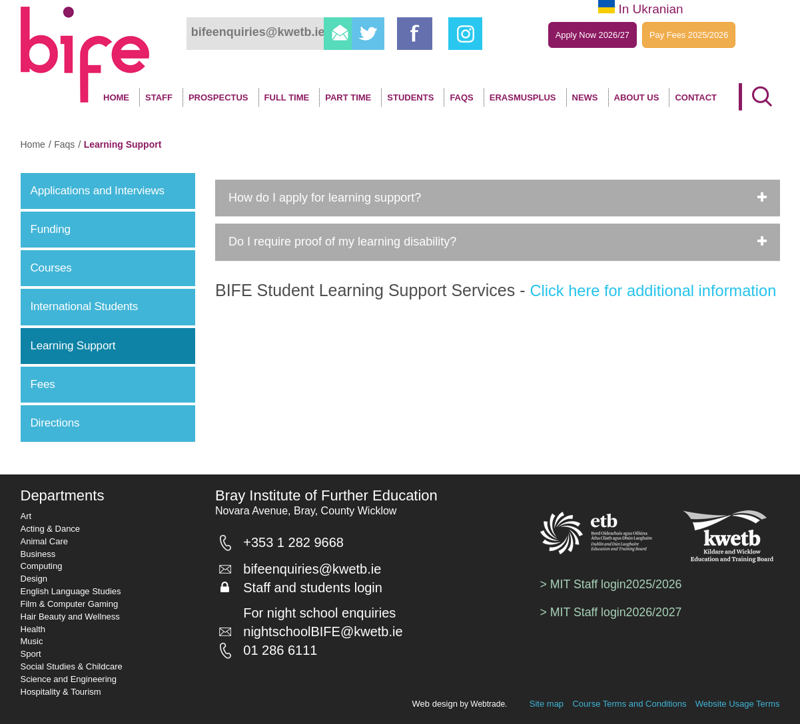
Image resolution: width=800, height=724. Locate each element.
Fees (43, 384)
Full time (287, 97)
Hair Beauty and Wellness (70, 617)
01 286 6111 (285, 654)
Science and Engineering (69, 679)
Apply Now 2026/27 (591, 35)
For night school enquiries (324, 617)
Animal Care (45, 541)
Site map (547, 704)
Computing (42, 566)
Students (410, 97)
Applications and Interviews (98, 190)
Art (26, 516)
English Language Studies (71, 591)
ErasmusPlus (523, 97)
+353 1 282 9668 (298, 545)
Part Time (348, 97)
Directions (55, 423)
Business (38, 554)
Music (32, 641)
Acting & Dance (51, 529)
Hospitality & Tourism (61, 692)
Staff (159, 97)
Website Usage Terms (737, 704)
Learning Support (73, 345)
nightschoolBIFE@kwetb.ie (328, 636)
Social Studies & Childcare (72, 666)
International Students (85, 306)
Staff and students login (318, 592)
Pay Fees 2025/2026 (689, 35)
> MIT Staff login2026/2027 (612, 612)
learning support (123, 144)
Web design (435, 704)
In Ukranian (650, 9)
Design (34, 579)
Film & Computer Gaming (70, 604)
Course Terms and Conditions (629, 704)
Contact (696, 97)
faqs (64, 144)
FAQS (461, 97)
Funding (51, 229)
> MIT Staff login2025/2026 (612, 584)
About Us (636, 97)
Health (33, 629)
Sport (31, 654)
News (585, 97)
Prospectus (218, 97)
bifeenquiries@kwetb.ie (317, 573)
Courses (51, 268)
